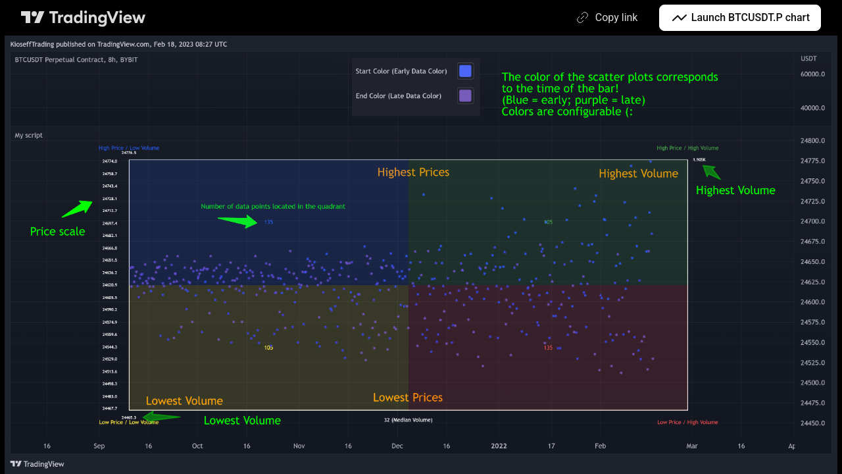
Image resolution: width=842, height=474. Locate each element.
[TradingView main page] (83, 18)
